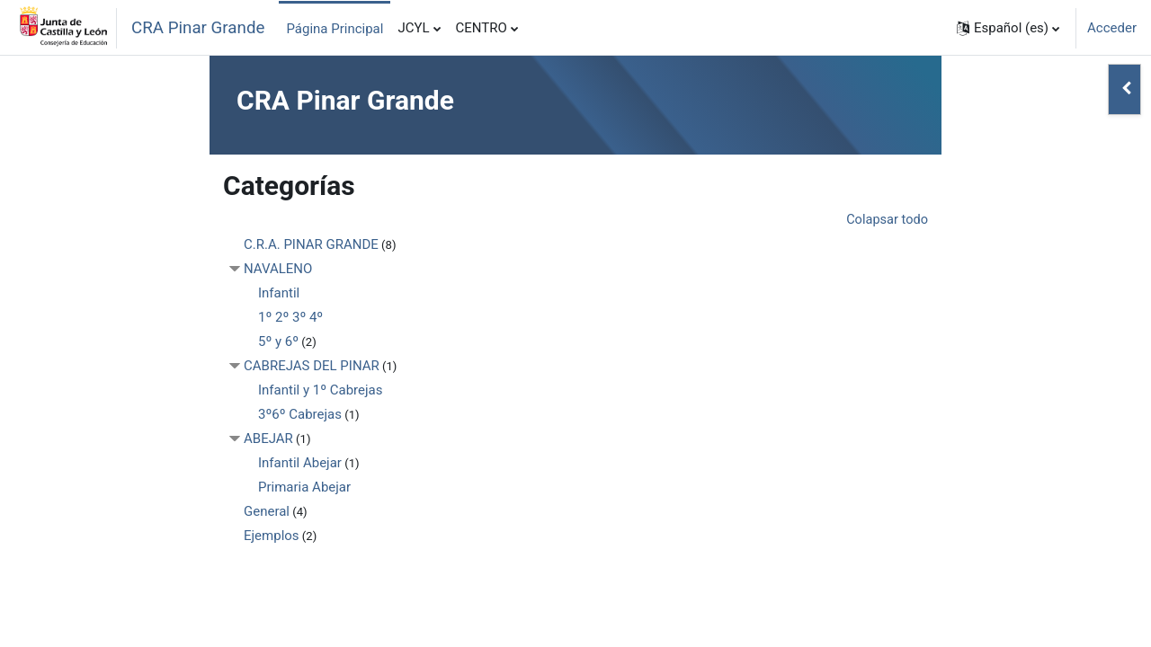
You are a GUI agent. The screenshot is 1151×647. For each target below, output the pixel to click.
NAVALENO (278, 269)
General (267, 512)
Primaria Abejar (304, 488)
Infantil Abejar (300, 464)
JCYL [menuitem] (413, 28)
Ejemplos (271, 536)
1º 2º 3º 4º (290, 318)
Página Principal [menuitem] (334, 29)
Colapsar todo (885, 220)
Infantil (278, 294)
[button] (1008, 28)
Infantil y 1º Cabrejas (320, 391)
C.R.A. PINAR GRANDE (311, 245)
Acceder (1112, 28)
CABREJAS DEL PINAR (311, 367)
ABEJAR (268, 439)
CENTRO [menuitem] (481, 28)
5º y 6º (278, 342)
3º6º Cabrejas (300, 415)
